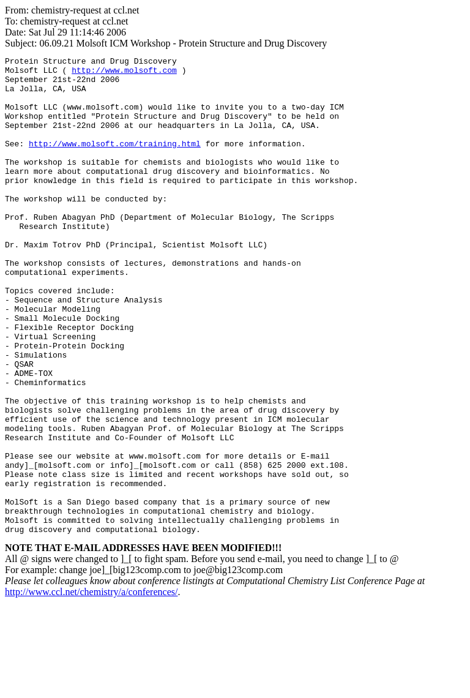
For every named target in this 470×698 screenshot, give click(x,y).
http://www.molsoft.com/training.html (115, 161)
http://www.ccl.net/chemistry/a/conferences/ (91, 687)
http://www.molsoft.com (124, 73)
